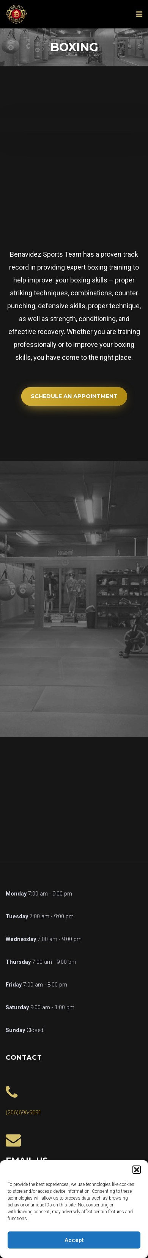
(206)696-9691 (23, 1112)
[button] (136, 1169)
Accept (74, 1240)
